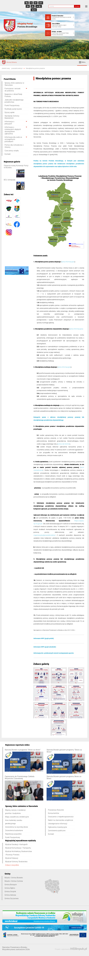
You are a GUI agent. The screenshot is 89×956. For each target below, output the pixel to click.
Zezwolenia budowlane (14, 830)
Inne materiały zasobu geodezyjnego (13, 822)
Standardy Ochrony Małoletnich (12, 117)
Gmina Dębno (10, 888)
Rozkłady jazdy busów (13, 109)
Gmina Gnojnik (10, 891)
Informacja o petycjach (9, 123)
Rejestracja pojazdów (13, 834)
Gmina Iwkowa (10, 895)
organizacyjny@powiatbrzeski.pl (44, 535)
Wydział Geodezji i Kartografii (16, 844)
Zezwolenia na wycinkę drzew (16, 827)
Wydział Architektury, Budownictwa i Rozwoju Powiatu (18, 853)
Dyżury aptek (9, 112)
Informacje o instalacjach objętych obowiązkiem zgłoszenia (13, 130)
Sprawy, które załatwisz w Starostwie (14, 84)
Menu (82, 62)
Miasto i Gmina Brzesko (14, 878)
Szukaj (77, 6)
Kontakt (8, 154)
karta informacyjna (67, 262)
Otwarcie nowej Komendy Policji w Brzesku (16, 167)
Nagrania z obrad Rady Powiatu (13, 95)
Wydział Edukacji (11, 858)
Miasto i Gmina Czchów (14, 881)
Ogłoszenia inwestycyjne (57, 827)
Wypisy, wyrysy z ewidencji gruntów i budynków (15, 811)
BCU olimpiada (9, 180)
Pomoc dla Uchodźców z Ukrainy (14, 146)
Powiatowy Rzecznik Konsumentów (56, 811)
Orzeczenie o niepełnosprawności (61, 817)
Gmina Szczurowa (11, 898)
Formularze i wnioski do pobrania (12, 90)
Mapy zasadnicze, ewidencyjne (17, 817)
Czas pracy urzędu (12, 151)
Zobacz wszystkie (12, 865)
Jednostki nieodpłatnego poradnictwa (14, 101)
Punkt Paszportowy (12, 105)
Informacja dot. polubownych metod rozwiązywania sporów (54, 653)
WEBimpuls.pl (78, 949)
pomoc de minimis (63, 444)
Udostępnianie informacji (57, 824)
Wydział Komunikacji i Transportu (18, 848)
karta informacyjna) (76, 329)
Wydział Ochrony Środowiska (16, 862)
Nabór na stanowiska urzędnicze (60, 820)
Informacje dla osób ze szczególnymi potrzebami (13, 139)
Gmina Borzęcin (11, 885)
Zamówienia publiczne (56, 831)
